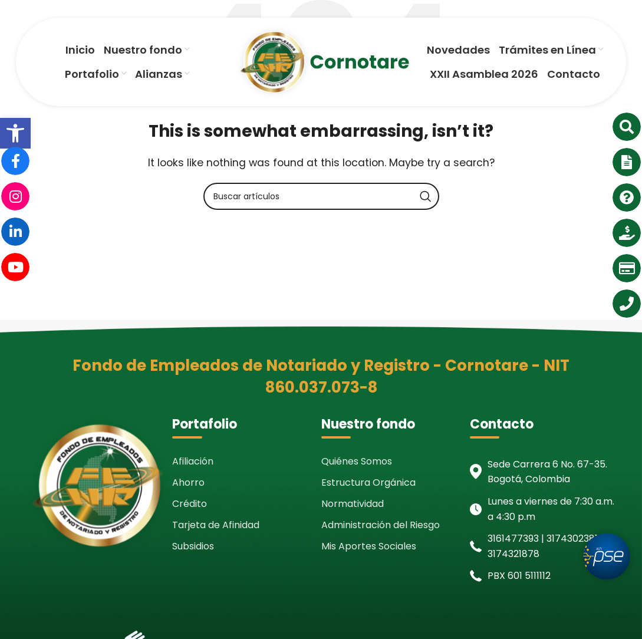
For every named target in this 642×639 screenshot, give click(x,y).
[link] (15, 133)
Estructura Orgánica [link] (368, 482)
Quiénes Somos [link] (356, 461)
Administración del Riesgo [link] (380, 525)
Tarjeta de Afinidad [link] (215, 525)
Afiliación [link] (192, 461)
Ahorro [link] (188, 482)
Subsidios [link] (193, 546)
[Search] (321, 196)
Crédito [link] (189, 503)
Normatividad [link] (352, 503)
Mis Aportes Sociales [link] (368, 546)
